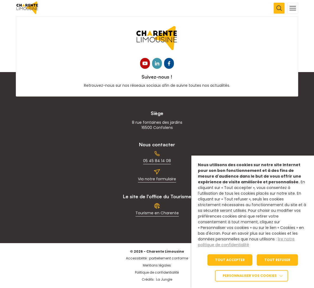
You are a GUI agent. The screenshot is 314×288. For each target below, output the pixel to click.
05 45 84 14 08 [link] (157, 160)
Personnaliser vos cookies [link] (250, 275)
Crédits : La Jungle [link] (157, 279)
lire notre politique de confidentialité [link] (246, 241)
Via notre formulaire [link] (157, 179)
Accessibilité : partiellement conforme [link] (157, 258)
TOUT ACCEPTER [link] (230, 260)
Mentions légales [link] (157, 265)
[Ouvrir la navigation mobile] (292, 8)
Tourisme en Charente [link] (157, 213)
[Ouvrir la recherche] (279, 8)
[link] (27, 13)
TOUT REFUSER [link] (277, 260)
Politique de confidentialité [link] (157, 272)
